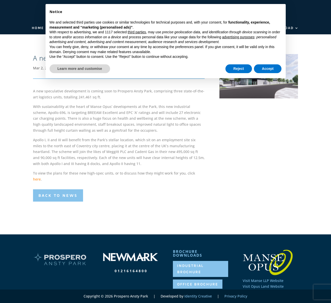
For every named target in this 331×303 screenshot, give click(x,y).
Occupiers (149, 28)
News (210, 28)
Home (38, 28)
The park (92, 28)
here (37, 179)
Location (122, 28)
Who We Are (62, 28)
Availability (180, 28)
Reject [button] (238, 289)
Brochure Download (270, 28)
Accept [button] (268, 289)
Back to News (58, 195)
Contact (231, 28)
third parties (137, 253)
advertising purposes (238, 258)
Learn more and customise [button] (80, 289)
